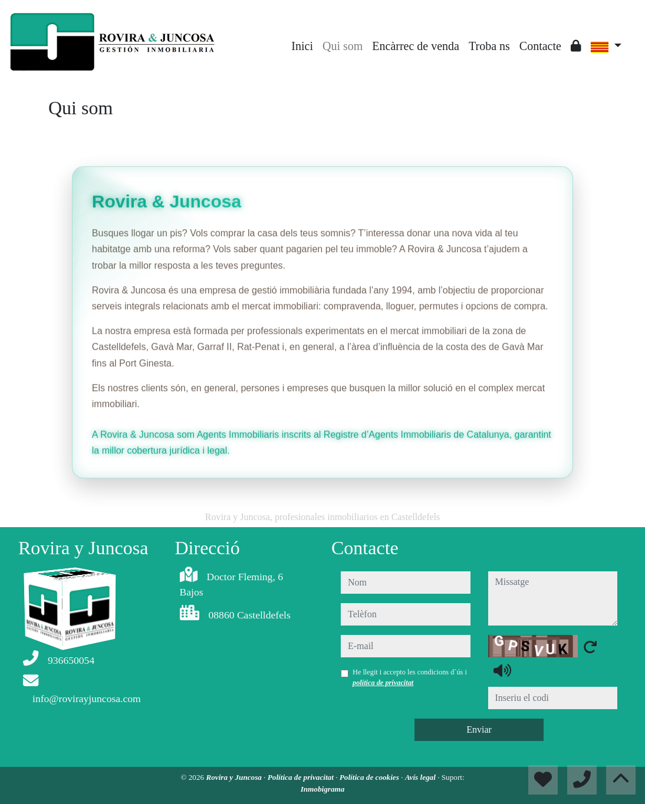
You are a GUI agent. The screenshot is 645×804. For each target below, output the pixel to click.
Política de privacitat (301, 777)
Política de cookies (370, 777)
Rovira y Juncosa (235, 777)
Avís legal (421, 777)
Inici (302, 45)
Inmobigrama (323, 789)
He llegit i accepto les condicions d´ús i (410, 677)
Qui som (342, 45)
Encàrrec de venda (415, 45)
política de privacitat (383, 683)
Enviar (479, 729)
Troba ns (489, 45)
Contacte (540, 45)
